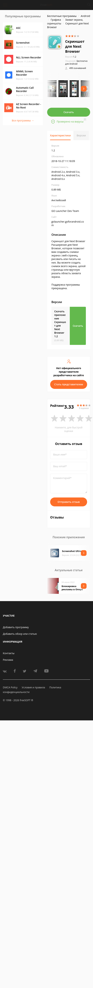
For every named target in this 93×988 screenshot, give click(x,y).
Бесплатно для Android (76, 62)
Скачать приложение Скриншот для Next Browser (60, 324)
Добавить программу (16, 627)
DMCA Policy (10, 687)
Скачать (69, 112)
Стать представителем (68, 384)
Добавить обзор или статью (20, 633)
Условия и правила (33, 687)
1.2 (70, 56)
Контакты (8, 653)
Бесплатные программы (62, 16)
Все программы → (23, 120)
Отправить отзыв (69, 502)
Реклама (8, 659)
